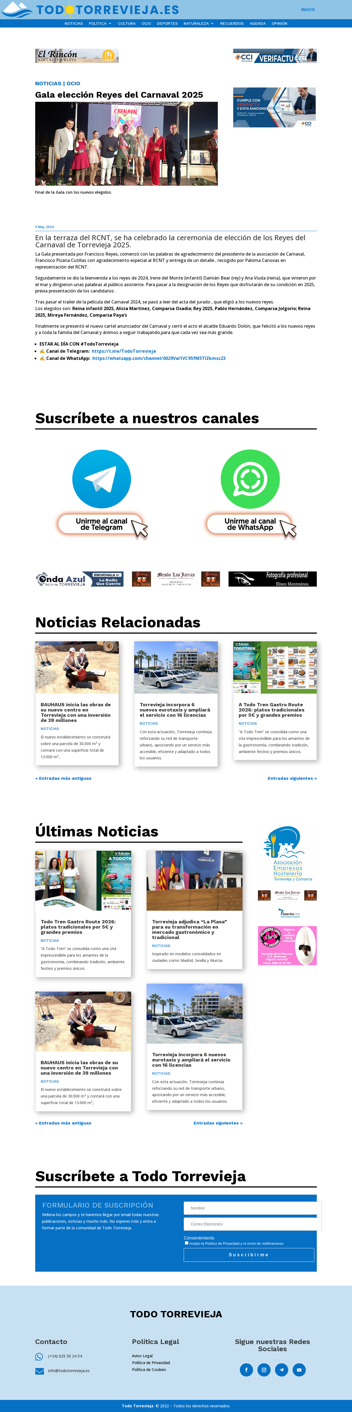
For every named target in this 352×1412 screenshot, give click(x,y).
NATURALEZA (196, 23)
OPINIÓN (279, 23)
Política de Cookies (149, 1369)
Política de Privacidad (222, 1243)
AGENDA (258, 23)
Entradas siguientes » (292, 778)
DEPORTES (167, 23)
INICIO (308, 10)
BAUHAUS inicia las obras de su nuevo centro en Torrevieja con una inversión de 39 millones (76, 712)
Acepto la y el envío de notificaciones (234, 1243)
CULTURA (127, 23)
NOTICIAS (74, 23)
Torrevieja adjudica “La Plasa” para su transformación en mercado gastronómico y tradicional (189, 929)
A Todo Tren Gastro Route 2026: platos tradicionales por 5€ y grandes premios (271, 710)
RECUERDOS (232, 23)
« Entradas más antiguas (63, 778)
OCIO (146, 23)
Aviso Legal (142, 1355)
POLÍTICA (97, 23)
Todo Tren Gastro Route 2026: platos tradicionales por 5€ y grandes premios (78, 927)
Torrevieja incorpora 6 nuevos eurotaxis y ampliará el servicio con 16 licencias (175, 710)
